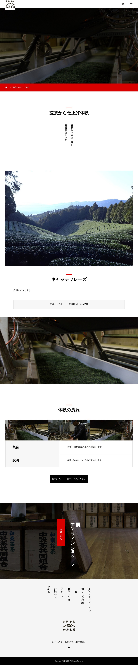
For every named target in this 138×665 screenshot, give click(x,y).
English (48, 589)
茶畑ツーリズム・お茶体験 (82, 593)
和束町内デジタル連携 (69, 591)
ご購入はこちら (61, 533)
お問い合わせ (55, 591)
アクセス (62, 591)
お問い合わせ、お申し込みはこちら (69, 479)
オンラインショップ (89, 598)
